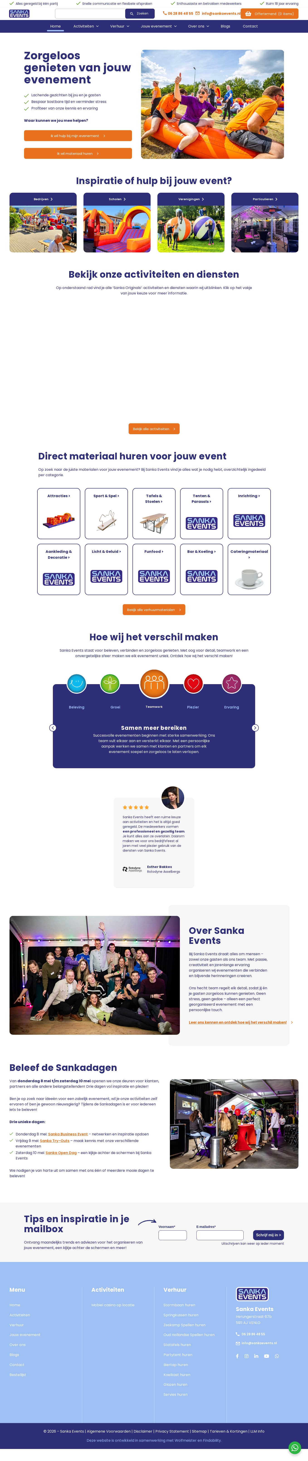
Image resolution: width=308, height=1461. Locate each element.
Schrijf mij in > (264, 1245)
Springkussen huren (181, 1324)
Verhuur (117, 29)
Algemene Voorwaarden (109, 1441)
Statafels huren (177, 1354)
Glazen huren (175, 1394)
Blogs (225, 29)
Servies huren (176, 1404)
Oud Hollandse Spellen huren (189, 1344)
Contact (250, 29)
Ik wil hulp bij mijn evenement (67, 139)
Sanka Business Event (68, 1144)
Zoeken (131, 15)
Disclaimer (143, 1441)
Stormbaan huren (179, 1314)
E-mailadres (201, 1236)
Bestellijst (18, 1384)
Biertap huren (176, 1374)
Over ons (196, 29)
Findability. (212, 1450)
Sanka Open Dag (61, 1162)
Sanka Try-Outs (54, 1150)
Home (55, 29)
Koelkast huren (177, 1384)
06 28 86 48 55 (252, 1343)
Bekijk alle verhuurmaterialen (154, 619)
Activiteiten (83, 29)
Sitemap (199, 1441)
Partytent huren (178, 1364)
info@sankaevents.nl (259, 1352)
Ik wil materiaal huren (67, 157)
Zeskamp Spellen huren (184, 1334)
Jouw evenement (156, 29)
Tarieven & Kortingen (228, 1441)
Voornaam (167, 1236)
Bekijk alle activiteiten (154, 438)
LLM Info (257, 1441)
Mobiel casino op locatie (112, 1314)
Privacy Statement (172, 1441)
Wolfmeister (186, 1450)
